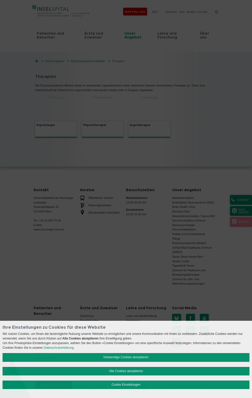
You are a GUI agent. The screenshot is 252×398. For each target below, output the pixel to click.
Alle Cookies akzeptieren (126, 371)
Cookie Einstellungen (126, 384)
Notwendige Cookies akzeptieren (125, 357)
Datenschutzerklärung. (59, 348)
